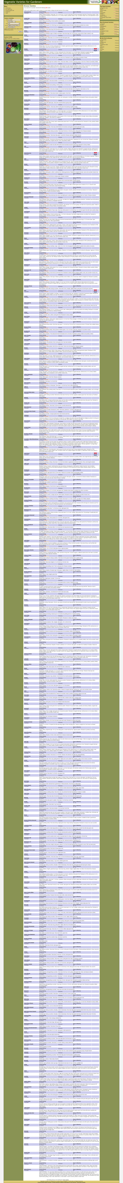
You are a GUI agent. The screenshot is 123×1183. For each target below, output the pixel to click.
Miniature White (27, 664)
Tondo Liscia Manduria (29, 934)
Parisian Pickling (28, 500)
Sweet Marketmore (28, 68)
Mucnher (26, 90)
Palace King (27, 59)
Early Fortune (27, 382)
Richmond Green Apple (29, 850)
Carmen (26, 584)
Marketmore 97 (27, 509)
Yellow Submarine (28, 374)
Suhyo (25, 946)
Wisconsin (26, 492)
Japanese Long (27, 26)
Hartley (25, 528)
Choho (102, 49)
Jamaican (26, 1056)
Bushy (25, 82)
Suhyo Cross (27, 774)
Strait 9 (25, 713)
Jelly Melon (26, 540)
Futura (25, 628)
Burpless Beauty (28, 124)
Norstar (102, 47)
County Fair (27, 18)
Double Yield (27, 805)
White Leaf (103, 42)
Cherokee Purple (104, 31)
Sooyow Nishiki (27, 914)
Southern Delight (28, 964)
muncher (26, 1143)
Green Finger (27, 420)
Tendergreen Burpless (29, 94)
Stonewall (26, 708)
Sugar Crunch (27, 173)
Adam (25, 1070)
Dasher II (26, 43)
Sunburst (103, 15)
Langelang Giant (28, 825)
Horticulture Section (81, 1182)
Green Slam (27, 882)
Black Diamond (27, 407)
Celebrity (26, 589)
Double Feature (27, 611)
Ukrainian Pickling (28, 1035)
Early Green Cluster (28, 1044)
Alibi (25, 158)
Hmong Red (27, 104)
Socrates (26, 765)
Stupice (102, 33)
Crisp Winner (27, 973)
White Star (26, 999)
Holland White (27, 1092)
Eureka (25, 446)
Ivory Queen (27, 770)
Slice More (26, 695)
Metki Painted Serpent (29, 862)
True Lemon (27, 459)
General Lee (27, 264)
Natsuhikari (26, 956)
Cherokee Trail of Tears (106, 17)
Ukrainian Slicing (28, 285)
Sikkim (25, 30)
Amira (25, 187)
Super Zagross (27, 302)
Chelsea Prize (27, 752)
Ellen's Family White (29, 892)
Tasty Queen (27, 960)
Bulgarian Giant (104, 44)
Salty (25, 691)
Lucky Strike (27, 343)
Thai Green (26, 858)
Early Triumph (27, 335)
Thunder (26, 363)
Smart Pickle (27, 378)
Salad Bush (26, 453)
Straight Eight (27, 427)
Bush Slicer (26, 119)
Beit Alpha (26, 781)
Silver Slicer (27, 252)
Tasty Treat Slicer (28, 1157)
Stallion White (27, 1081)
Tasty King (26, 793)
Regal (25, 238)
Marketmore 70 (27, 841)
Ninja (25, 995)
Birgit (25, 567)
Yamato (26, 207)
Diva (25, 290)
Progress (26, 969)
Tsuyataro (26, 918)
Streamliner (26, 717)
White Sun (26, 986)
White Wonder (27, 789)
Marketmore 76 (27, 259)
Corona (25, 599)
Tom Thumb (103, 10)
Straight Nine (27, 113)
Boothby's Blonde (28, 433)
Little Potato (27, 1107)
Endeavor (26, 132)
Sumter (25, 164)
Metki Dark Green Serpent (30, 1011)
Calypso (26, 222)
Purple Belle (103, 39)
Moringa (26, 797)
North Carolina (27, 1040)
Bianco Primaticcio (28, 524)
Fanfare (26, 49)
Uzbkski (26, 854)
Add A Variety (66, 1179)
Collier (25, 1096)
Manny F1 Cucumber (29, 479)
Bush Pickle (27, 316)
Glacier (25, 887)
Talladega (26, 415)
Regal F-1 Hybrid (28, 1163)
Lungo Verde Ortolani (29, 942)
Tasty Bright (27, 736)
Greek (25, 1031)
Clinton (25, 871)
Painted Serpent (27, 22)
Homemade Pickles (28, 247)
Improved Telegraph (28, 196)
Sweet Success (27, 153)
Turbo (25, 369)
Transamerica (27, 519)
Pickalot (26, 682)
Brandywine (103, 26)
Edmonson (26, 896)
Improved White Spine (29, 392)
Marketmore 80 (27, 837)
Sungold (103, 24)
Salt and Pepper (27, 1086)
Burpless (26, 483)
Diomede (26, 1131)
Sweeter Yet (27, 177)
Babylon (26, 876)
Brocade (26, 1060)
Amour (25, 760)
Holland (26, 642)
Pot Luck (26, 904)
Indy (25, 146)
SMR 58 (26, 386)
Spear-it (26, 703)
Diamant (26, 397)
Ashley (25, 312)
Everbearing (27, 900)
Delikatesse (26, 833)
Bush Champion (28, 575)
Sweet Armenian (28, 922)
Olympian (26, 232)
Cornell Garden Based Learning (44, 1182)
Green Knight (27, 339)
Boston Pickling (27, 845)
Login (6, 13)
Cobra (25, 593)
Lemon (25, 243)
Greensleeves (27, 636)
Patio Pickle (27, 63)
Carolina (26, 1076)
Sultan (25, 1064)
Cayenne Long (104, 8)
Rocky (25, 815)
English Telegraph (28, 619)
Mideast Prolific (27, 496)
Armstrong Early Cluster (29, 411)
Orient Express (27, 11)
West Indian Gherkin (29, 550)
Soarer (25, 128)
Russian (26, 182)
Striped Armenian (28, 721)
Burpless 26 (27, 331)
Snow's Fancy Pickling (29, 78)
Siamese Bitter (27, 1015)
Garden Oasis (27, 100)
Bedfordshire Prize (28, 1023)
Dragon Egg (27, 1152)
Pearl (25, 142)
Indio (25, 647)
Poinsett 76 (26, 321)
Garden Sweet (27, 545)
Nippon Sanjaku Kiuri (29, 1112)
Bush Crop (26, 579)
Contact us (7, 11)
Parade (25, 801)
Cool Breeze (27, 211)
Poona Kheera (27, 192)
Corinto (26, 296)
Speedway (26, 353)
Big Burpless (27, 487)
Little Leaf (26, 463)
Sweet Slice (26, 279)
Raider (25, 169)
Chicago (26, 39)
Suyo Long (26, 274)
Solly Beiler (26, 1124)
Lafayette (26, 659)
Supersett (26, 136)
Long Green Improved (29, 515)
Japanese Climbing (28, 505)
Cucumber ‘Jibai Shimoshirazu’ (31, 439)
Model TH (26, 991)
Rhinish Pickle (27, 829)
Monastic (26, 1048)
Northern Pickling (28, 54)
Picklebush (26, 470)
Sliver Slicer (27, 1137)
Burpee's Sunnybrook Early (30, 1027)
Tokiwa (25, 951)
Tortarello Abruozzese (29, 926)
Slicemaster (27, 699)
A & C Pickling (27, 86)
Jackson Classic (28, 653)
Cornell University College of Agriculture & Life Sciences (64, 1182)
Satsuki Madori (27, 785)
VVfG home (7, 8)
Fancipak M (26, 623)
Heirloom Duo (27, 756)
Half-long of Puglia (28, 930)
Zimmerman (27, 1119)
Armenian (26, 216)
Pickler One (26, 402)
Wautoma (26, 108)
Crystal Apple (27, 1101)
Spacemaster (27, 474)
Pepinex (26, 866)
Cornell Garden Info (9, 10)
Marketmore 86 (27, 270)
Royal (25, 686)
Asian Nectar (27, 563)
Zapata (25, 746)
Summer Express (28, 977)
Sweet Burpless (27, 732)
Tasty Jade (26, 202)
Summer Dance (27, 727)
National (26, 306)
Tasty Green (27, 358)
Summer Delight (28, 981)
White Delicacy (27, 1169)
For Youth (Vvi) (8, 9)
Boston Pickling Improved (30, 820)
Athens (25, 1019)
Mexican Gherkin (28, 534)
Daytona (26, 604)
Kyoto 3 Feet (27, 909)
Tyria (25, 809)
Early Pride (26, 615)
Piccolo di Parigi (28, 938)
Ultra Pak (26, 741)
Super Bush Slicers (28, 1003)
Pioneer (26, 347)
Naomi (25, 668)
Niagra (25, 673)
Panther (26, 677)
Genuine (26, 632)
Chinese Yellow (27, 555)
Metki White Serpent (28, 1007)
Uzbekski (26, 1052)
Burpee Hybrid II (28, 571)
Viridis (25, 35)
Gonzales (103, 12)
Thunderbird (27, 72)
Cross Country (27, 227)
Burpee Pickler (27, 327)
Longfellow (26, 559)
